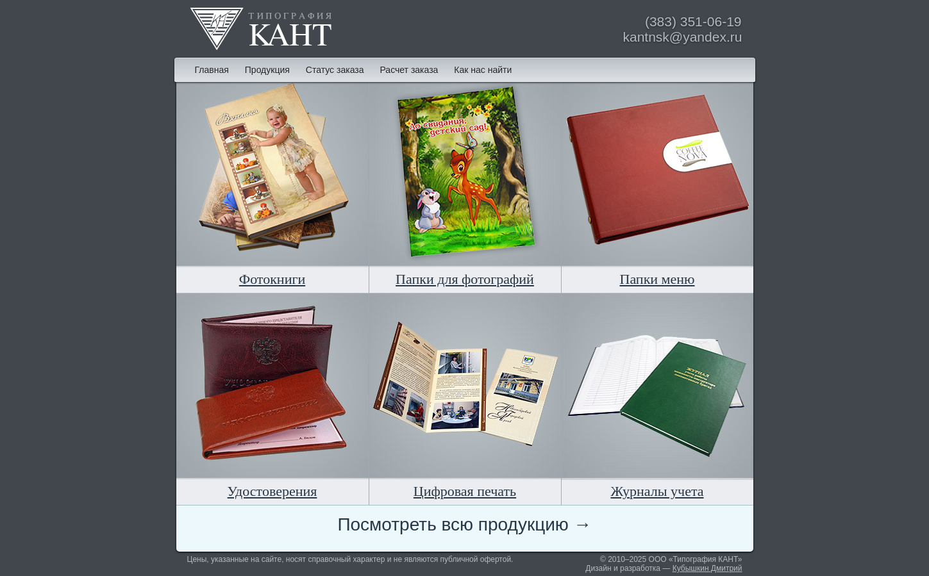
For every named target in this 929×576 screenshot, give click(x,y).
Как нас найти (483, 70)
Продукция (267, 70)
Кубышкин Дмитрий (707, 568)
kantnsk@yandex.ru (682, 36)
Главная (212, 70)
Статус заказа (335, 70)
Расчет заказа (409, 70)
